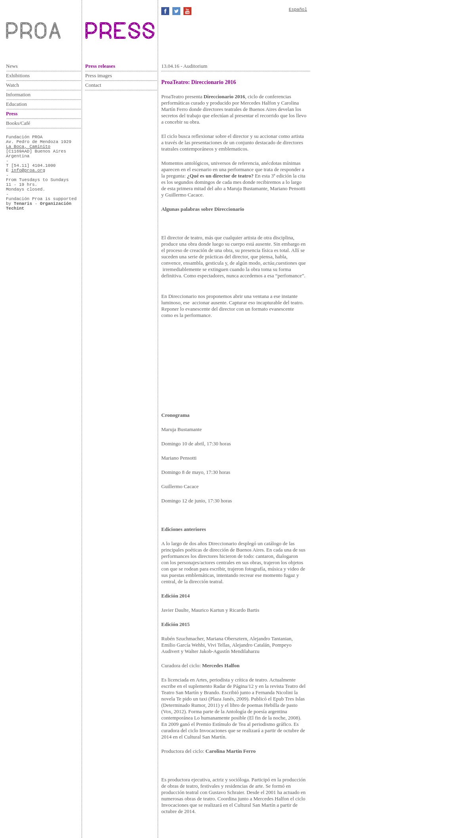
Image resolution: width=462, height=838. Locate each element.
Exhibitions (18, 75)
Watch (12, 85)
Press (11, 113)
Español (298, 9)
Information (18, 94)
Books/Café (18, 123)
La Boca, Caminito (28, 146)
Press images (98, 75)
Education (16, 104)
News (12, 66)
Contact (93, 85)
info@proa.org (28, 170)
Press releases (100, 66)
